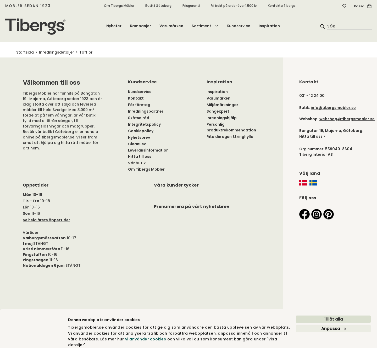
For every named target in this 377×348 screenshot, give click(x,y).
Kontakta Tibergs (282, 5)
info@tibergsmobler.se (333, 107)
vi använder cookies (145, 318)
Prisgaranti (191, 5)
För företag (139, 104)
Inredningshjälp (222, 117)
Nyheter (113, 26)
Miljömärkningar (222, 104)
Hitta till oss (139, 156)
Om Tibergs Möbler (119, 5)
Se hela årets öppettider (46, 220)
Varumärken (171, 26)
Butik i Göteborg (158, 5)
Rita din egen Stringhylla (230, 136)
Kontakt (136, 98)
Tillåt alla (333, 299)
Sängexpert (218, 111)
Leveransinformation (148, 150)
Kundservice (238, 26)
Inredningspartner (145, 111)
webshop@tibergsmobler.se (347, 118)
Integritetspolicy (144, 124)
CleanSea (137, 144)
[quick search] (349, 26)
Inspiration (269, 26)
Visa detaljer (80, 338)
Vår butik (137, 163)
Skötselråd (138, 117)
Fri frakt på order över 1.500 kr (234, 5)
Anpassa (333, 308)
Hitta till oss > (312, 136)
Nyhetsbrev (139, 137)
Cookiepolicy (140, 131)
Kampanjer (140, 26)
